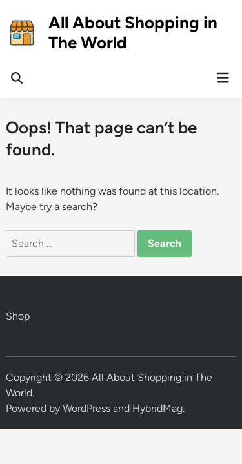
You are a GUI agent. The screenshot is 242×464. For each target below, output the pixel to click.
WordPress (86, 408)
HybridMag (157, 408)
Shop (18, 316)
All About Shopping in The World (132, 32)
